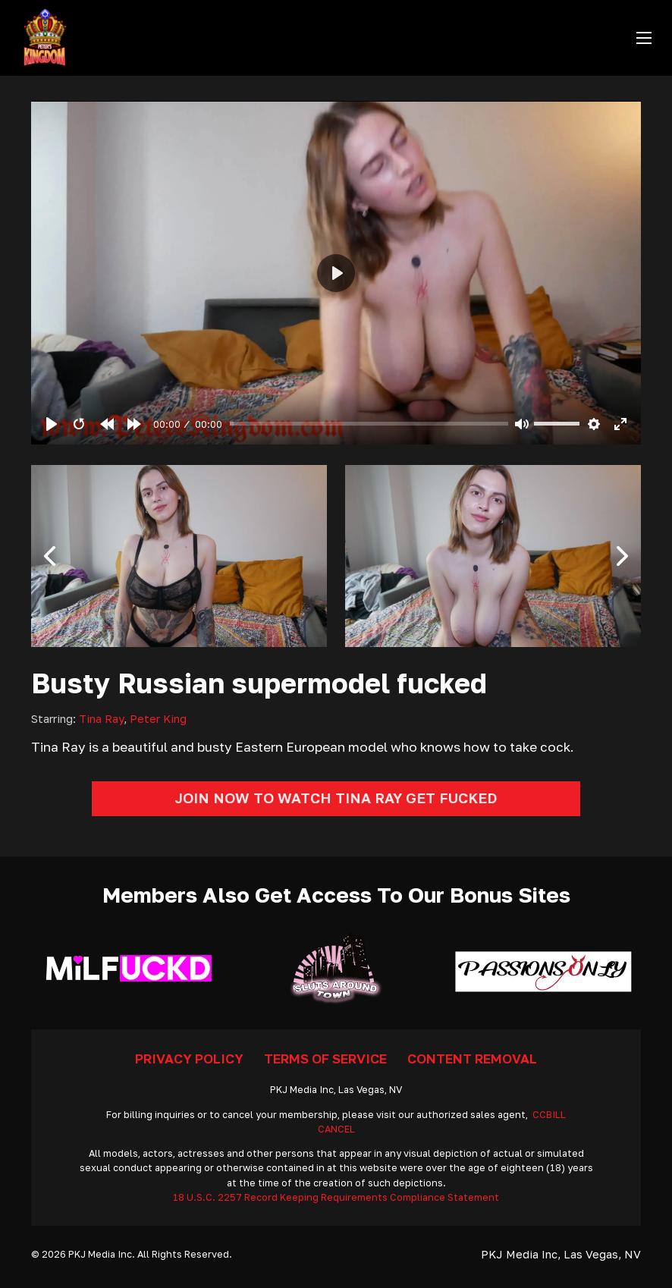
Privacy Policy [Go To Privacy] (189, 1059)
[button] (50, 556)
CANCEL (336, 1129)
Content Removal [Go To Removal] (472, 1059)
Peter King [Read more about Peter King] (158, 718)
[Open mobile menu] (644, 38)
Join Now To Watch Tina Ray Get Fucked (336, 797)
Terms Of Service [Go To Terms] (325, 1059)
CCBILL (549, 1114)
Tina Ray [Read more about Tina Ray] (101, 718)
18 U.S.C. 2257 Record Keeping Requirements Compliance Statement (336, 1197)
